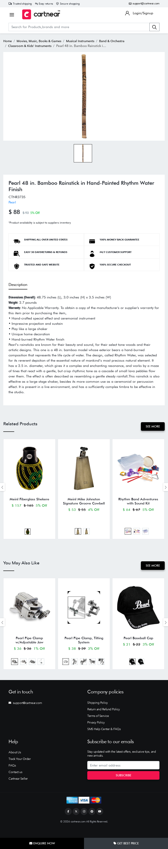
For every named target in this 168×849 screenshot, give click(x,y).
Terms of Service (98, 726)
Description (18, 284)
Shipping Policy (97, 712)
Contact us (15, 782)
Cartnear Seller (18, 789)
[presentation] (2, 489)
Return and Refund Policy (103, 719)
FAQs (12, 775)
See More (152, 426)
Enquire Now (42, 843)
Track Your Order (20, 769)
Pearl (12, 202)
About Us (15, 762)
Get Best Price (126, 843)
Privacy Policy (96, 732)
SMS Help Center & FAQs (104, 739)
